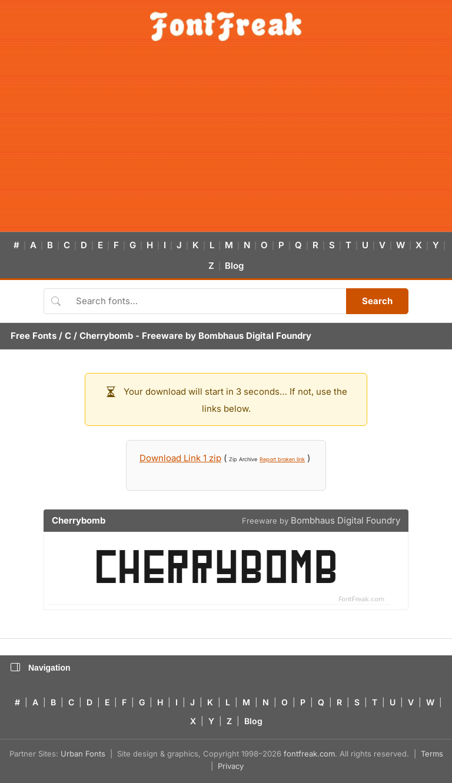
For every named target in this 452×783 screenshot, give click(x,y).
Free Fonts (33, 335)
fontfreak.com (309, 753)
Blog (234, 265)
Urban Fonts (83, 753)
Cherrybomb (106, 335)
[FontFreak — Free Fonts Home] (225, 26)
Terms (432, 753)
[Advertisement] (226, 143)
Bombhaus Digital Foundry (254, 335)
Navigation (41, 667)
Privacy (231, 766)
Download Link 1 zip (180, 458)
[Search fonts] (207, 301)
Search (377, 300)
